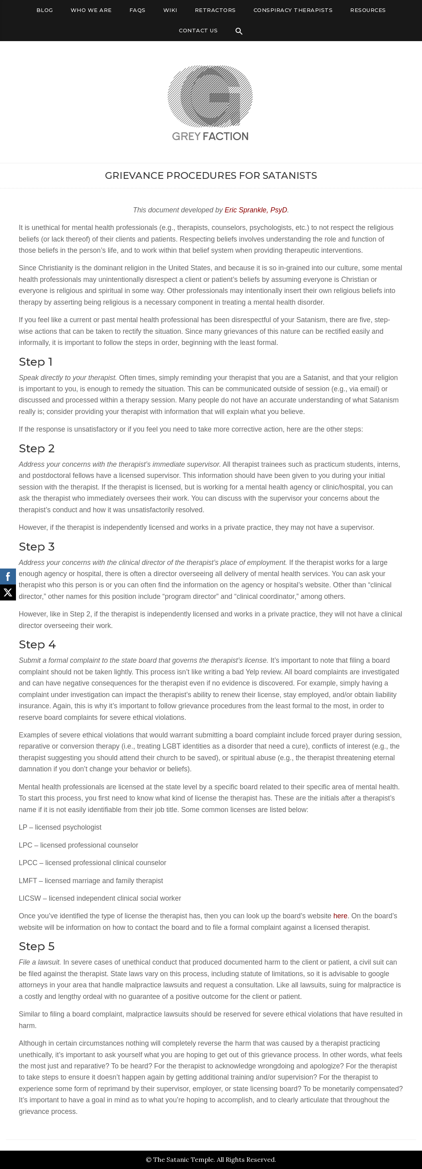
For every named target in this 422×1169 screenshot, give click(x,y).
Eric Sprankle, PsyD (256, 210)
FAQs (137, 10)
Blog (44, 10)
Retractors (215, 10)
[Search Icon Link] (239, 31)
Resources (368, 10)
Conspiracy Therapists (293, 10)
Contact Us (198, 30)
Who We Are (91, 10)
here (340, 916)
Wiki (170, 10)
